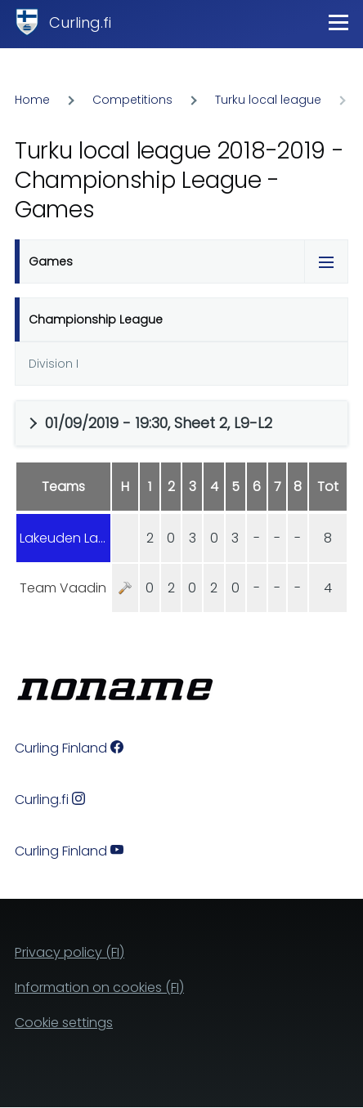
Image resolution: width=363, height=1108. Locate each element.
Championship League (96, 319)
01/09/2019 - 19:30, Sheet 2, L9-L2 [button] (158, 423)
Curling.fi (80, 22)
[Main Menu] (338, 22)
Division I (53, 363)
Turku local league (268, 100)
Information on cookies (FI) (99, 987)
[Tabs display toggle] (326, 261)
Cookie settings (64, 1022)
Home (32, 100)
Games (51, 261)
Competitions (132, 100)
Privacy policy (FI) (69, 952)
